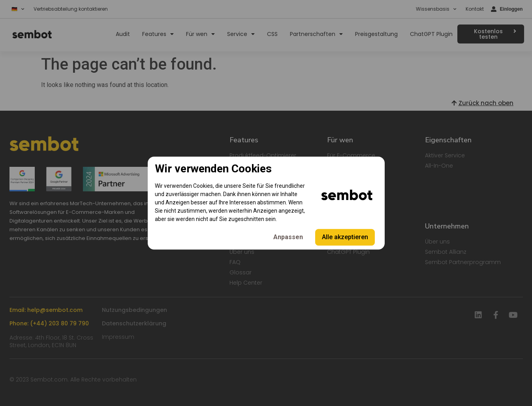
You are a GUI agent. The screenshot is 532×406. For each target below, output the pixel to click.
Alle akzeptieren (345, 237)
